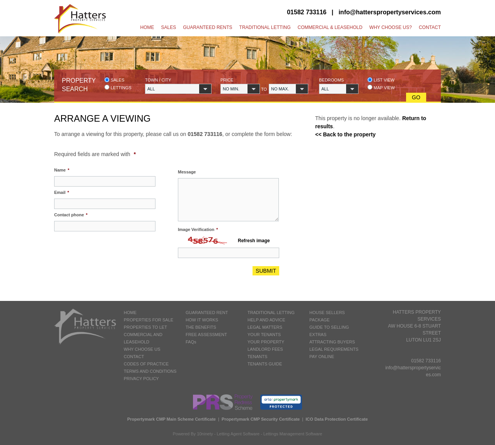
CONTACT (134, 356)
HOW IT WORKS (202, 320)
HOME (130, 312)
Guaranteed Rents (207, 27)
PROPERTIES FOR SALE (148, 320)
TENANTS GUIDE (265, 364)
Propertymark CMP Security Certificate (261, 419)
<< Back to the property (345, 134)
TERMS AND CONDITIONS (150, 371)
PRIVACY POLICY (141, 378)
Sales (168, 27)
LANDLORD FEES (265, 349)
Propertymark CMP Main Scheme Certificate (171, 419)
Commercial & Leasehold (329, 27)
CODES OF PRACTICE (146, 364)
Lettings (117, 87)
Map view (381, 87)
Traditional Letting (265, 27)
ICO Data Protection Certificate (337, 419)
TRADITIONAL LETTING (271, 312)
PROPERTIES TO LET (145, 327)
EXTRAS (317, 334)
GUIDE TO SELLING (329, 327)
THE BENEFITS (201, 327)
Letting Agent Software (238, 433)
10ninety (205, 433)
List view (380, 79)
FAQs (191, 342)
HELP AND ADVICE (266, 320)
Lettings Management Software (292, 433)
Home (147, 27)
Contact (430, 27)
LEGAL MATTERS (265, 327)
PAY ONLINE (321, 356)
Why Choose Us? (390, 27)
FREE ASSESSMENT (206, 334)
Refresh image (254, 240)
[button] (178, 89)
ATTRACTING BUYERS (332, 342)
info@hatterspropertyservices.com (389, 12)
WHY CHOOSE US (142, 349)
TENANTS (257, 356)
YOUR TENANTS (264, 334)
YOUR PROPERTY (266, 342)
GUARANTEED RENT (207, 312)
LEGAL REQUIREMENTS (333, 349)
